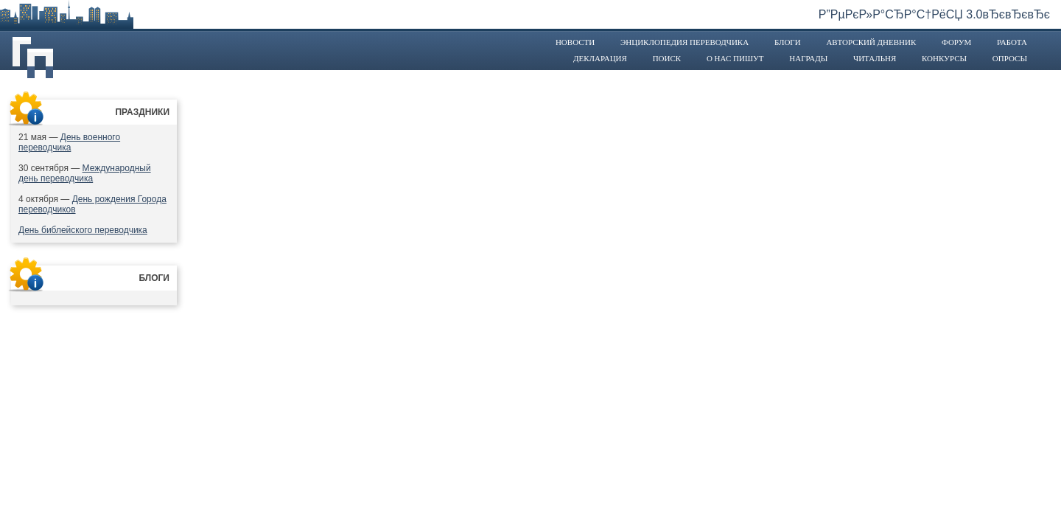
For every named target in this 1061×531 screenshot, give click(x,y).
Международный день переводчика (84, 173)
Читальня (874, 58)
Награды (808, 58)
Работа (1012, 42)
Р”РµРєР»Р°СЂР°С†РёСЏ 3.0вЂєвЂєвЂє (934, 14)
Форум (956, 42)
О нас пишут (735, 58)
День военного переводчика (69, 142)
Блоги (787, 42)
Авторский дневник (871, 42)
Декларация (600, 58)
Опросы (1009, 58)
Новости (575, 42)
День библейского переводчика (82, 230)
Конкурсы (944, 58)
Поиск (667, 58)
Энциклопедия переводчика (684, 42)
